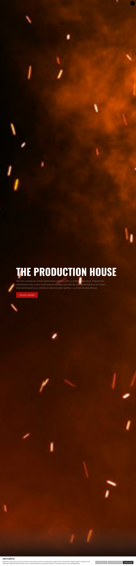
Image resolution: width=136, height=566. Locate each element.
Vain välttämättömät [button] (115, 562)
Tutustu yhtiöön (27, 295)
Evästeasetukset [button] (101, 562)
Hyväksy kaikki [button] (128, 562)
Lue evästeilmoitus (73, 563)
